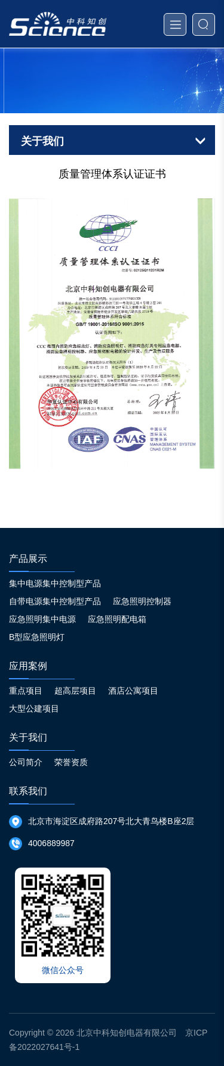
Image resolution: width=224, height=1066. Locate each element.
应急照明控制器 (142, 601)
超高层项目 (75, 690)
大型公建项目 (34, 708)
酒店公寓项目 (133, 690)
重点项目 (25, 690)
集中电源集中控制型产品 (55, 583)
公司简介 (25, 762)
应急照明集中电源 (42, 619)
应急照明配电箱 (117, 619)
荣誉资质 (71, 762)
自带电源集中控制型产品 (55, 601)
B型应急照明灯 (37, 637)
